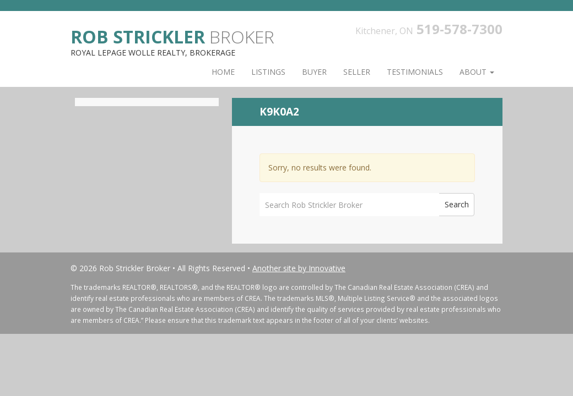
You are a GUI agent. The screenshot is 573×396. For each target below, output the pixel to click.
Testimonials (415, 72)
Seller (356, 72)
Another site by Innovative (298, 268)
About (477, 72)
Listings (268, 72)
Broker (172, 36)
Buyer (314, 72)
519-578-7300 (459, 29)
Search (457, 204)
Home (223, 72)
